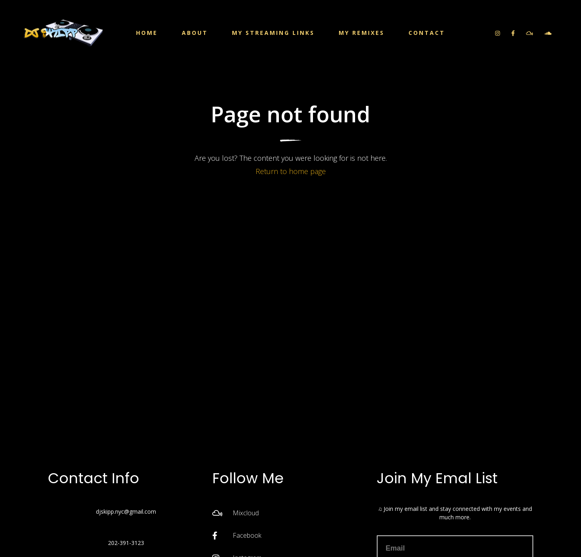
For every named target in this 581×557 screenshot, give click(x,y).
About (195, 32)
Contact (426, 32)
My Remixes (361, 32)
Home (147, 32)
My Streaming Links (273, 32)
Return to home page (291, 171)
